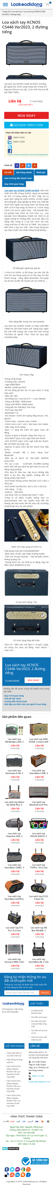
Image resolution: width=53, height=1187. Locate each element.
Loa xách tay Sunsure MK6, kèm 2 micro (14, 962)
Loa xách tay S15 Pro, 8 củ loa (14, 929)
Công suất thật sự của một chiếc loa (14, 1054)
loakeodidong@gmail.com (40, 1081)
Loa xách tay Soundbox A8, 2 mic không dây (39, 962)
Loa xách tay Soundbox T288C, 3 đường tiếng (14, 867)
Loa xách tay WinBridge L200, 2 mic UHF (14, 742)
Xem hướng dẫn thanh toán (18, 178)
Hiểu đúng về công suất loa (14, 1061)
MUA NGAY (26, 115)
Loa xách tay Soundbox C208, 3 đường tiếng (39, 773)
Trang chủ (6, 11)
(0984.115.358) (38, 1076)
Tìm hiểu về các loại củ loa (39, 1031)
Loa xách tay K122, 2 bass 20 (38, 897)
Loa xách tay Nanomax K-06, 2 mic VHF (14, 773)
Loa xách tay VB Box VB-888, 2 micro (39, 930)
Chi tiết (7, 172)
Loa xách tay (17, 11)
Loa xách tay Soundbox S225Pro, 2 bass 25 (14, 899)
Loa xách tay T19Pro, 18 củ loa (38, 866)
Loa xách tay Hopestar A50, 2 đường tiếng (14, 836)
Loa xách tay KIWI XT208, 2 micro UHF (38, 740)
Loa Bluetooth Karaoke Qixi (37, 1011)
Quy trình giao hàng (14, 184)
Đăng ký (45, 992)
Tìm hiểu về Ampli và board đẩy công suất (39, 1024)
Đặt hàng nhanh (24, 172)
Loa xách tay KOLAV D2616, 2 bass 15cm (38, 836)
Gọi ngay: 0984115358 (26, 125)
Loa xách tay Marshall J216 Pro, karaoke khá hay (38, 805)
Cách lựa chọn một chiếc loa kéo (39, 1038)
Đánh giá (41, 172)
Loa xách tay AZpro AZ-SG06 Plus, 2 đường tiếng (14, 805)
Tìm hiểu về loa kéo (39, 1017)
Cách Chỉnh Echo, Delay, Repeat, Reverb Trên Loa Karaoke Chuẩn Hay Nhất (14, 1071)
